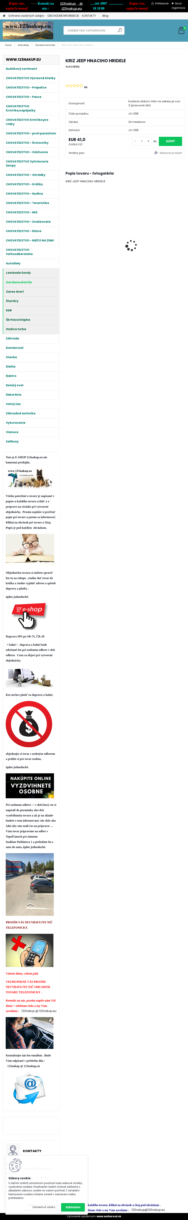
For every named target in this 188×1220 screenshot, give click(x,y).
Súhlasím (73, 1207)
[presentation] (67, 239)
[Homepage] (4, 15)
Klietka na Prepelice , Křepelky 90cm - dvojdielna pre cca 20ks (82, 228)
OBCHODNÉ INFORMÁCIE (63, 16)
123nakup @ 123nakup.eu (38, 1011)
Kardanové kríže (45, 45)
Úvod (8, 45)
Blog (105, 16)
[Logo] (28, 30)
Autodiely (23, 45)
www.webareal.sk (109, 1216)
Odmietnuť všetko (43, 1207)
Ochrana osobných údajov (26, 16)
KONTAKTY (89, 16)
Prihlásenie (162, 3)
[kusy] (142, 141)
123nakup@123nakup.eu (148, 1210)
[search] (120, 31)
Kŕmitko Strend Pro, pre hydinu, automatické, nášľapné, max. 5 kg (125, 238)
